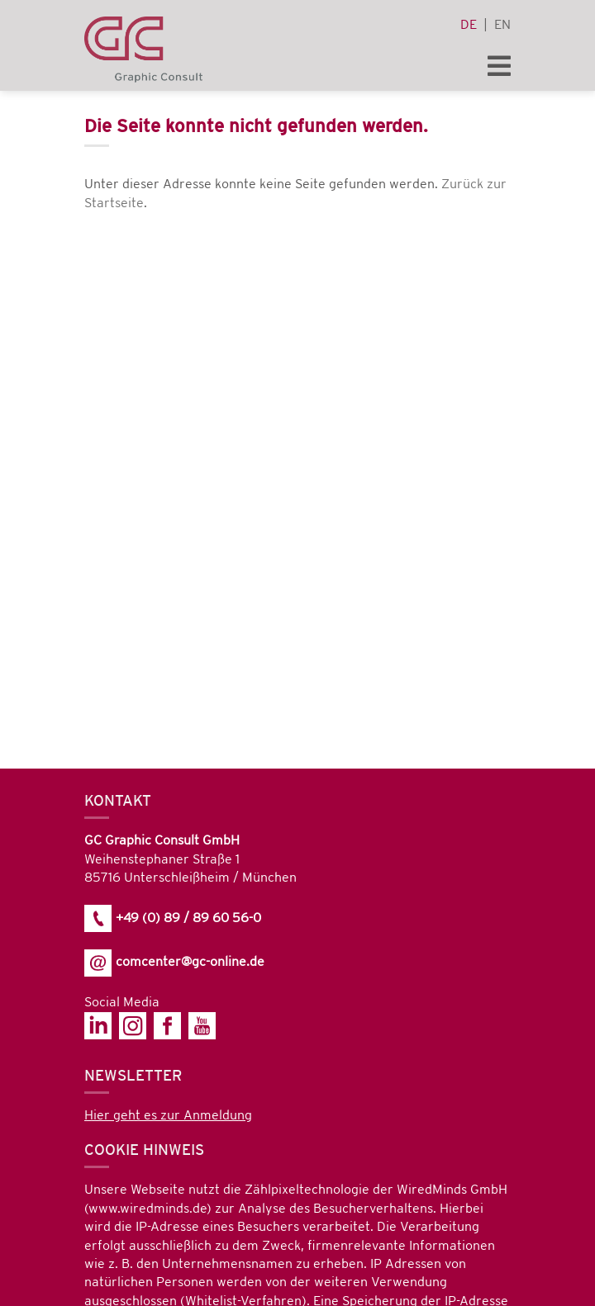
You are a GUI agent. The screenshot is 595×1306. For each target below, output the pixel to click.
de (468, 25)
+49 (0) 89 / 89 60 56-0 (172, 918)
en (502, 25)
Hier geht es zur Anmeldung (168, 1116)
